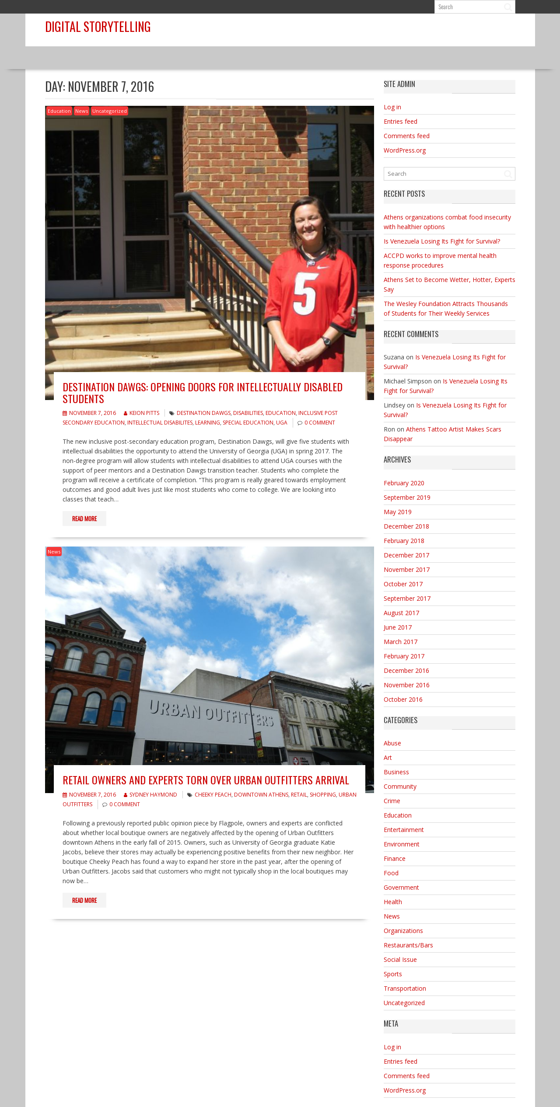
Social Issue (400, 959)
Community (400, 786)
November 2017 (407, 569)
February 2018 (404, 540)
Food (391, 873)
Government (401, 887)
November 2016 (407, 685)
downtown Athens (261, 794)
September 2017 (407, 598)
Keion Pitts (141, 413)
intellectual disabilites (159, 422)
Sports (393, 974)
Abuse (392, 743)
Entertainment (404, 829)
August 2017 (401, 613)
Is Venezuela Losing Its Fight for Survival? (442, 241)
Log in (392, 107)
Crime (392, 801)
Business (396, 772)
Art (388, 757)
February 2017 (404, 656)
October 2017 (403, 584)
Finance (395, 858)
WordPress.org (405, 150)
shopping (323, 794)
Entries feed (400, 121)
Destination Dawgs (204, 413)
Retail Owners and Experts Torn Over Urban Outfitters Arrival (206, 779)
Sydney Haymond (150, 794)
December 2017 (406, 555)
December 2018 (406, 526)
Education (59, 111)
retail (299, 794)
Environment (402, 844)
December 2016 (406, 670)
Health (393, 902)
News (81, 111)
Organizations (403, 930)
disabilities (248, 413)
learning (207, 422)
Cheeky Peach (213, 794)
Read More (84, 518)
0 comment (319, 422)
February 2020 (404, 483)
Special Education (248, 422)
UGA (281, 422)
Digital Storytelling (98, 26)
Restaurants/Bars (408, 945)
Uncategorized (109, 111)
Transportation (405, 988)
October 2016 (403, 699)
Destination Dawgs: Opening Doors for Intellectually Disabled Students (203, 392)
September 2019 (407, 497)
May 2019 (398, 512)
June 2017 (398, 627)
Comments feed (407, 136)
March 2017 (400, 641)
